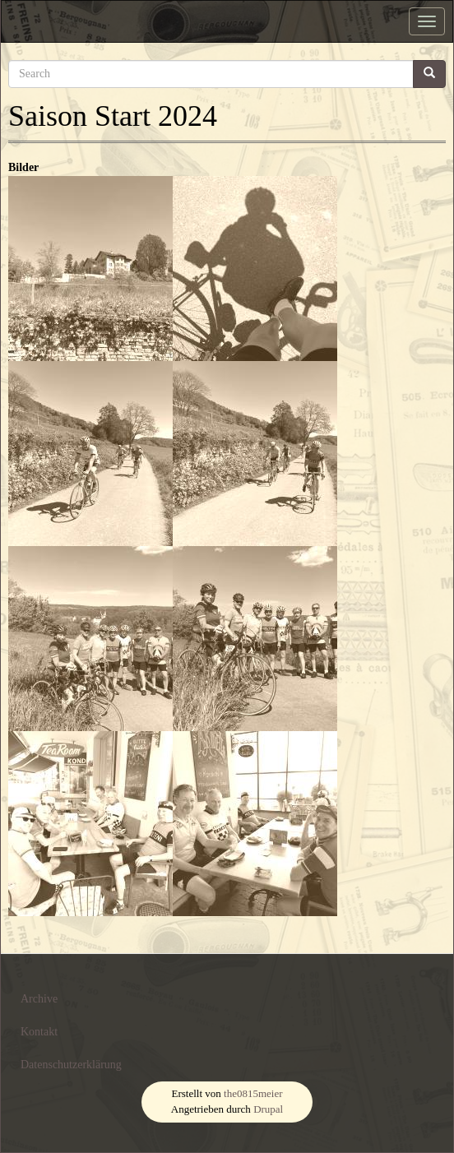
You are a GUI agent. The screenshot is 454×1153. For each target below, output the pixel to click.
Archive (39, 999)
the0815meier (253, 1093)
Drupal (268, 1109)
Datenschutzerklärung (71, 1064)
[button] (90, 268)
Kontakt (39, 1032)
